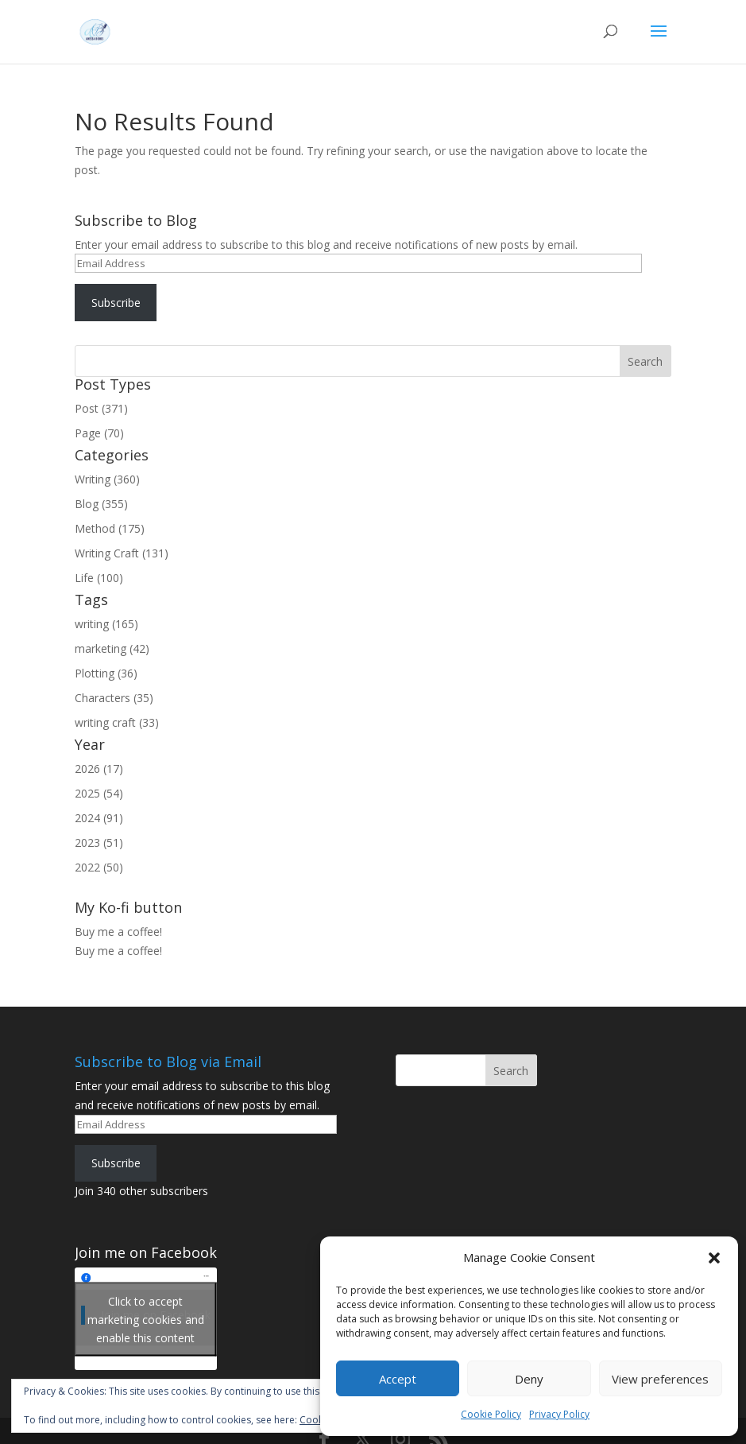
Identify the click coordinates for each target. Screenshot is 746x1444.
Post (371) (101, 408)
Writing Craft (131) (121, 553)
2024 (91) (99, 817)
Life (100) (99, 577)
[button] (714, 1258)
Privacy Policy (559, 1414)
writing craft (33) (117, 722)
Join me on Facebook (146, 1252)
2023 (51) (99, 842)
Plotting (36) (106, 673)
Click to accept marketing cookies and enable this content (145, 1319)
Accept (397, 1379)
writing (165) (106, 623)
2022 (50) (99, 867)
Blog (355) (101, 503)
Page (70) (99, 433)
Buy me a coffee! (118, 950)
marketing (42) (112, 648)
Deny (529, 1379)
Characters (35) (114, 697)
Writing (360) (107, 479)
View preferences (660, 1379)
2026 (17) (99, 768)
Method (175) (110, 528)
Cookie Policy (491, 1414)
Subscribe (116, 302)
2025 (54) (99, 793)
